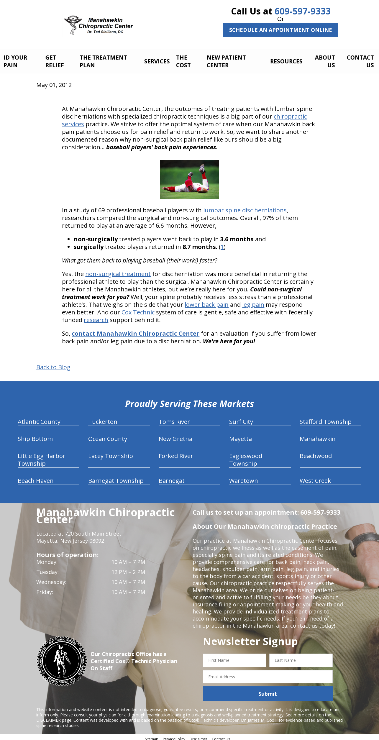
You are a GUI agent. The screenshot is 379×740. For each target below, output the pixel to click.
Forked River (176, 453)
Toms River (174, 418)
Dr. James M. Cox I (258, 717)
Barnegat (172, 477)
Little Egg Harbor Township (41, 456)
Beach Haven (36, 477)
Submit (267, 690)
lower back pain (207, 301)
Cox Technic (138, 309)
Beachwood (316, 453)
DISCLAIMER (48, 717)
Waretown (243, 477)
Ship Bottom (35, 435)
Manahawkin (318, 435)
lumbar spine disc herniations (245, 207)
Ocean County (107, 435)
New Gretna (175, 435)
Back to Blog (53, 364)
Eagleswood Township (245, 456)
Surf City (241, 418)
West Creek (315, 477)
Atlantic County (39, 418)
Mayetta (240, 435)
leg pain (253, 301)
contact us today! (312, 622)
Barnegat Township (116, 477)
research (96, 317)
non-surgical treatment (118, 271)
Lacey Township (110, 453)
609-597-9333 (303, 11)
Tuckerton (102, 418)
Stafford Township (326, 418)
